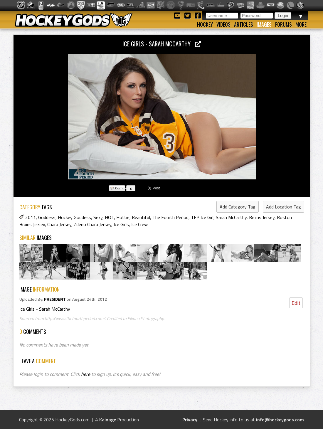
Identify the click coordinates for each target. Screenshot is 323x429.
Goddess (46, 217)
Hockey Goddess (74, 217)
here (85, 374)
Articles (243, 24)
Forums (283, 24)
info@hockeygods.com (280, 419)
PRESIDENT (55, 299)
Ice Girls (121, 224)
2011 (30, 217)
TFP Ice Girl (202, 217)
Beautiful (141, 217)
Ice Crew (139, 224)
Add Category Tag (237, 206)
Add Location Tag (283, 206)
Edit (296, 303)
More (301, 24)
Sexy (97, 217)
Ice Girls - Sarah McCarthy (161, 43)
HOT (109, 217)
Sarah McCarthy (231, 217)
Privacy (189, 419)
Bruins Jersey (262, 217)
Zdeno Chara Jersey (92, 224)
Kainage (107, 419)
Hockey (205, 24)
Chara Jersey (59, 224)
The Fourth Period (170, 217)
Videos (223, 24)
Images (264, 24)
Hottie (122, 217)
